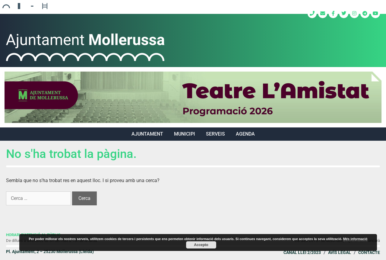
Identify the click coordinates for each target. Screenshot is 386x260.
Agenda (245, 134)
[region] (193, 97)
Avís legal (339, 252)
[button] (193, 97)
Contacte (369, 252)
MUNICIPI (184, 134)
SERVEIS (215, 134)
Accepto (201, 245)
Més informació (355, 239)
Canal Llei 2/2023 (302, 252)
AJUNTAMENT (147, 134)
